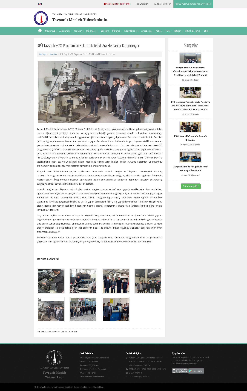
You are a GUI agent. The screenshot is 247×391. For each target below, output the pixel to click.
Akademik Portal (88, 373)
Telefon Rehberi (163, 4)
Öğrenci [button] (117, 30)
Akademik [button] (65, 30)
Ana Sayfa (42, 54)
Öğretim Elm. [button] (105, 34)
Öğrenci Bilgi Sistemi (89, 365)
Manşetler (53, 54)
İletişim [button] (178, 30)
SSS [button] (207, 30)
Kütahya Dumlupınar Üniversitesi (94, 358)
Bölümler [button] (92, 30)
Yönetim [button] (79, 30)
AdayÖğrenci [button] (131, 30)
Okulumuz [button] (51, 30)
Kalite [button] (160, 30)
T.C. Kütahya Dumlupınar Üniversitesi (193, 4)
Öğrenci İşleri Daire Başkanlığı (93, 369)
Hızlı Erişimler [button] (142, 4)
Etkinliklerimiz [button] (193, 30)
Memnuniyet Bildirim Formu (117, 4)
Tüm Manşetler (191, 186)
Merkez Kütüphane (89, 361)
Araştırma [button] (147, 30)
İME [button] (169, 30)
